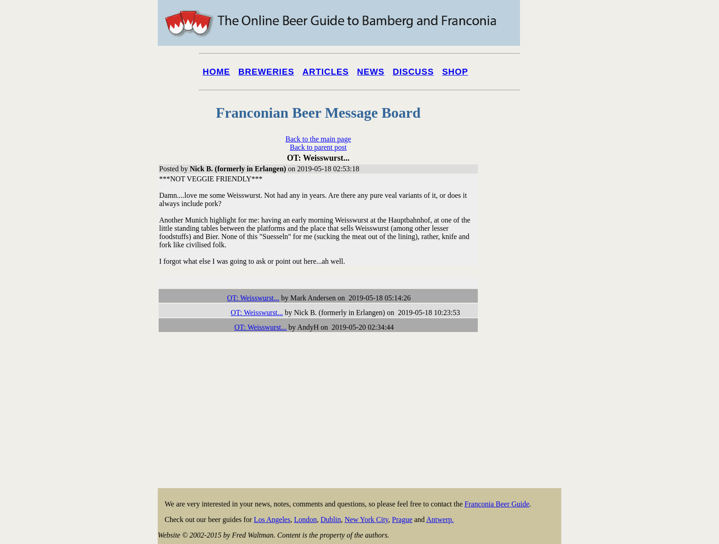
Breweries (266, 71)
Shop (455, 71)
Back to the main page (318, 139)
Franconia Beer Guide (497, 504)
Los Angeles (272, 519)
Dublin (331, 519)
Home (216, 71)
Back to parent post (318, 147)
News (371, 71)
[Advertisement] (524, 349)
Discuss (413, 71)
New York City (366, 519)
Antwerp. (440, 519)
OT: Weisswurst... (253, 298)
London (305, 519)
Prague (402, 519)
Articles (326, 71)
